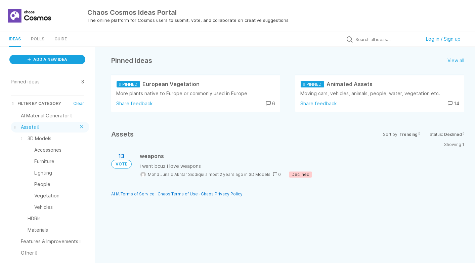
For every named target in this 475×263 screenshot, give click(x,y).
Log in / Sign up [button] (443, 39)
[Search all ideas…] (387, 39)
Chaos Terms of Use (178, 193)
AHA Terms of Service (133, 193)
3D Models (259, 174)
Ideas (15, 38)
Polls (37, 38)
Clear (78, 103)
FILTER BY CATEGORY (36, 103)
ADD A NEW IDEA (47, 59)
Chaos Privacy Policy (222, 193)
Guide (60, 38)
